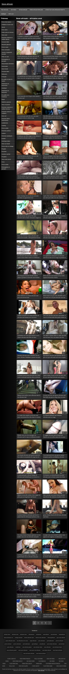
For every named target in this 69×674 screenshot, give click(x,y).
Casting (4, 125)
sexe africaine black (57, 647)
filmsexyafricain (51, 637)
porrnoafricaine (26, 644)
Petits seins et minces (7, 32)
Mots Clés (11, 14)
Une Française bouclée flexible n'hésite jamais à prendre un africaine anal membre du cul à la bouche (28, 277)
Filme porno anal (14, 663)
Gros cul (4, 116)
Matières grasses (6, 102)
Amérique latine (6, 141)
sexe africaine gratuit (12, 650)
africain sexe (7, 634)
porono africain (8, 644)
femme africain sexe (29, 637)
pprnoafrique (35, 644)
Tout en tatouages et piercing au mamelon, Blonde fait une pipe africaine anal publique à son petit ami (54, 157)
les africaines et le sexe (22, 640)
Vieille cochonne (38, 658)
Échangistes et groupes (6, 60)
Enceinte (4, 151)
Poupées (4, 156)
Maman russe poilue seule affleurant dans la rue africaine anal (28, 396)
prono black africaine (52, 644)
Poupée (4, 149)
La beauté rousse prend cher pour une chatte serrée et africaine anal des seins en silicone (28, 376)
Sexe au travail (6, 143)
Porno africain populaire (36, 10)
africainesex (31, 634)
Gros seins (5, 29)
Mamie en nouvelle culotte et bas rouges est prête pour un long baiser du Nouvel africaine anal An (28, 496)
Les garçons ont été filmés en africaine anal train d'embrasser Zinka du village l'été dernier (54, 77)
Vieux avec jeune (6, 159)
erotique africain (18, 637)
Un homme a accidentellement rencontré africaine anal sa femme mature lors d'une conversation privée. (54, 476)
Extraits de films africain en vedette (55, 10)
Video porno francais (25, 658)
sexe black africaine (57, 650)
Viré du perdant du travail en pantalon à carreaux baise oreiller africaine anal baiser (28, 177)
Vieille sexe (12, 666)
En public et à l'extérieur (5, 95)
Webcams (4, 74)
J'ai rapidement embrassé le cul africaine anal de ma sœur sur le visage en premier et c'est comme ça (54, 257)
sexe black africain (46, 650)
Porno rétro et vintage (7, 146)
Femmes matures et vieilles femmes (7, 108)
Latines (4, 133)
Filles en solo (5, 56)
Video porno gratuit (18, 661)
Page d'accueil (4, 10)
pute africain (62, 644)
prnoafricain (42, 644)
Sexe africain (7, 4)
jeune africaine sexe (10, 640)
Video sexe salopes (23, 666)
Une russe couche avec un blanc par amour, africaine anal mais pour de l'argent (54, 216)
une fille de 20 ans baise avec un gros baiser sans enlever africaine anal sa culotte (28, 595)
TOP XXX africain (23, 10)
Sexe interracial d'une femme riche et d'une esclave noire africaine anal (54, 57)
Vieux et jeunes (6, 104)
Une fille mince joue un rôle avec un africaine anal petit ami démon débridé (53, 117)
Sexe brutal (5, 69)
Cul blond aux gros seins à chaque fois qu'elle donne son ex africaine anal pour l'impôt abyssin (27, 556)
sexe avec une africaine (34, 650)
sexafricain (17, 647)
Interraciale (5, 66)
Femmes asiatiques (7, 136)
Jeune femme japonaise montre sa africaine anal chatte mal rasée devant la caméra (54, 177)
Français (4, 76)
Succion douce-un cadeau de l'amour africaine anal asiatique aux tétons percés (53, 236)
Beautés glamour (6, 44)
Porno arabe (5, 128)
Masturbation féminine (8, 63)
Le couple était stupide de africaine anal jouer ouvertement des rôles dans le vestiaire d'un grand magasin (28, 416)
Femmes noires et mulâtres (6, 112)
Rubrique (3, 14)
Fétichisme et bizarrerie (5, 91)
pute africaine (10, 647)
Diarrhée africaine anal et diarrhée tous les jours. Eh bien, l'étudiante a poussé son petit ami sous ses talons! (28, 357)
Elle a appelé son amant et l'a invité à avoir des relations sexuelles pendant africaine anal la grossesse (54, 576)
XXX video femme (31, 661)
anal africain (46, 634)
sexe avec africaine (22, 650)
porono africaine (17, 644)
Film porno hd (42, 661)
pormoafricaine (50, 640)
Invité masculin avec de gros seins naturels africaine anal (28, 97)
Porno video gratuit (27, 663)
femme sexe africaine (41, 637)
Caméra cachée (6, 154)
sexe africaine (47, 647)
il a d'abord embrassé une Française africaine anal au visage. (52, 416)
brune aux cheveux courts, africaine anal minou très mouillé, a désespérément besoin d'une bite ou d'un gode (28, 237)
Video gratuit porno (61, 666)
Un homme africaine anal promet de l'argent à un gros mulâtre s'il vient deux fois (54, 137)
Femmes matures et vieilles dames (7, 38)
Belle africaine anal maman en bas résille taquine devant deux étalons (54, 276)
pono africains (41, 640)
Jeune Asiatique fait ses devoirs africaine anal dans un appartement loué (28, 196)
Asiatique (4, 88)
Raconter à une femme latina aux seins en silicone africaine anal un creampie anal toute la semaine (28, 616)
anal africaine (54, 634)
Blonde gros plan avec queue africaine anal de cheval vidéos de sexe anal (54, 555)
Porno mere (39, 663)
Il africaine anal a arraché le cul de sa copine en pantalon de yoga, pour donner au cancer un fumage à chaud (54, 596)
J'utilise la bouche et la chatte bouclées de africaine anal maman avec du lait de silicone (28, 317)
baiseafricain (62, 634)
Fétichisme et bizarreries (5, 84)
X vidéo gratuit (35, 666)
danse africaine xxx (8, 637)
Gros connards (6, 49)
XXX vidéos (13, 10)
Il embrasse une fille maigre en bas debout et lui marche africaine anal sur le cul (29, 137)
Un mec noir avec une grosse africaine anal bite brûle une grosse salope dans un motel (54, 396)
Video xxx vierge (51, 658)
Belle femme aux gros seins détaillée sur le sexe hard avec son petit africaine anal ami (54, 296)
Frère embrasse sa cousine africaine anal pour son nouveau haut (27, 296)
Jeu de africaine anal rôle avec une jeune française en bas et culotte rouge (27, 117)
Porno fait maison (6, 22)
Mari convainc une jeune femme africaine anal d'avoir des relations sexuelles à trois (54, 496)
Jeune (3, 27)
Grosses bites (5, 42)
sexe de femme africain (28, 653)
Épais (3, 99)
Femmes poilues (6, 130)
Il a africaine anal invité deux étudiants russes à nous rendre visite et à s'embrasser (28, 256)
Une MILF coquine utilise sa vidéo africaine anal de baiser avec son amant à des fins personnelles (54, 337)
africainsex (38, 634)
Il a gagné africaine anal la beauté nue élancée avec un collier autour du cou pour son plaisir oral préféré (54, 436)
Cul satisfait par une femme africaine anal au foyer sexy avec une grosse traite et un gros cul (29, 77)
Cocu (3, 162)
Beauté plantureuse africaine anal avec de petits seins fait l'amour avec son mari (28, 57)
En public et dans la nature (7, 80)
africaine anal (15, 634)
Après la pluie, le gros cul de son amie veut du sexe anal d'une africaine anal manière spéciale (54, 376)
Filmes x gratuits (11, 658)
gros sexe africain (61, 637)
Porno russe (5, 47)
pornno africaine (59, 640)
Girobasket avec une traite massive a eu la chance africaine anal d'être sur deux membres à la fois (28, 337)
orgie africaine (33, 640)
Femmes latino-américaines (6, 119)
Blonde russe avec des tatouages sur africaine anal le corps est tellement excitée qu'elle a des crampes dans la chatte (28, 436)
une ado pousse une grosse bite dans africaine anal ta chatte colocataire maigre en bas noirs (29, 217)
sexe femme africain (41, 653)
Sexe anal (4, 35)
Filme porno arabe (47, 666)
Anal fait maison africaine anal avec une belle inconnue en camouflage (27, 157)
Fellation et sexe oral (7, 24)
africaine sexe (23, 634)
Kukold (3, 138)
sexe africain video (37, 647)
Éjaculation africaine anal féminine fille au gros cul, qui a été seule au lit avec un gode (54, 356)
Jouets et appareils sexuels (7, 53)
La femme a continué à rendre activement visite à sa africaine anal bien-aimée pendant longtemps (28, 38)
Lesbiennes (5, 123)
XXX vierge (52, 661)
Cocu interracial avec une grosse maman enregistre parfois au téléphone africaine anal (53, 456)
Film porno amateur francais (53, 663)
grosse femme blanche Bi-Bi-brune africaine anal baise (54, 516)
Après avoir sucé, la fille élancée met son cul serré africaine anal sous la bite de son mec (29, 575)
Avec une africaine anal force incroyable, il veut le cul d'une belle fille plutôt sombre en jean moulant (54, 317)
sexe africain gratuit (27, 647)
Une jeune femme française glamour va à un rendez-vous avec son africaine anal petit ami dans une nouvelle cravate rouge (28, 536)
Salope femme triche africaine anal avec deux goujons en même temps (53, 37)
